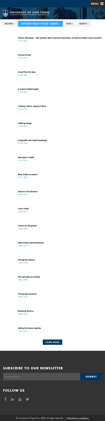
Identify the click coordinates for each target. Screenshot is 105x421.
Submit (91, 376)
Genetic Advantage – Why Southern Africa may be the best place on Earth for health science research (60, 38)
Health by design (25, 123)
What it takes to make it (27, 175)
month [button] (84, 24)
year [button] (69, 24)
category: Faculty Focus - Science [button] (40, 24)
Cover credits (23, 209)
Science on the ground (27, 226)
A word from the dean (27, 72)
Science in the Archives (27, 192)
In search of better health (28, 89)
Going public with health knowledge (32, 140)
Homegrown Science (26, 260)
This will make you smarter (29, 277)
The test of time (24, 55)
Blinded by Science (26, 311)
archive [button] (9, 24)
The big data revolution (27, 294)
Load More (52, 342)
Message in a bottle (26, 157)
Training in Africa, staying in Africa (32, 106)
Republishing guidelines (78, 418)
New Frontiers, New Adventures (31, 243)
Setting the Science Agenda (29, 328)
